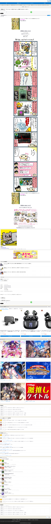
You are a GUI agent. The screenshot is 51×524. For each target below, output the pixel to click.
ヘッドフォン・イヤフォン (4, 308)
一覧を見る (49, 306)
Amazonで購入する (23, 20)
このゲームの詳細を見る (4, 280)
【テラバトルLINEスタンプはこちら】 (25, 207)
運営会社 (20, 519)
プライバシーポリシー (24, 519)
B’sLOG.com (36, 519)
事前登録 (23, 6)
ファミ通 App (3, 1)
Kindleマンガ (10, 308)
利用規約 (17, 519)
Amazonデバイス (16, 308)
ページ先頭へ (48, 517)
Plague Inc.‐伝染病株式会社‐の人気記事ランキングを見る (6, 449)
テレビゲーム (21, 308)
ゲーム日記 (2, 298)
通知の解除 (29, 519)
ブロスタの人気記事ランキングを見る (4, 452)
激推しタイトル (27, 6)
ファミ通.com (32, 519)
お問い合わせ (14, 519)
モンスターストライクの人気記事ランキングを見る (6, 455)
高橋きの (4, 298)
